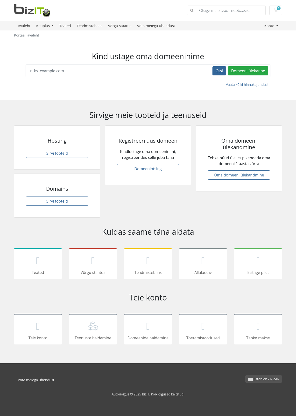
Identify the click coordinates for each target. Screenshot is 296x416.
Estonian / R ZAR (263, 379)
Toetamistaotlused (203, 330)
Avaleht (24, 25)
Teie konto (38, 330)
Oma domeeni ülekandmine (239, 175)
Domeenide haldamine (148, 330)
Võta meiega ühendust (156, 25)
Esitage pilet (258, 264)
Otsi (219, 70)
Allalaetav (203, 264)
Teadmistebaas (89, 25)
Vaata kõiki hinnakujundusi (247, 84)
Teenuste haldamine (93, 330)
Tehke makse (258, 330)
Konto (269, 25)
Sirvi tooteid (57, 153)
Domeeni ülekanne (248, 70)
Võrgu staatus (119, 25)
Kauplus (43, 25)
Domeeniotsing (148, 168)
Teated (65, 25)
